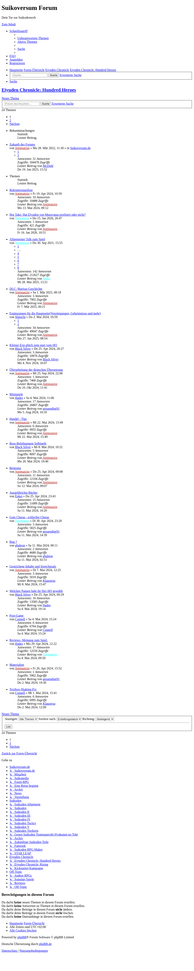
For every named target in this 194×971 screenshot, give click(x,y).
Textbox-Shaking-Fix (23, 689)
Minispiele (16, 394)
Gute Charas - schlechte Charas (29, 517)
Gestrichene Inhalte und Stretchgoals (32, 566)
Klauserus (49, 580)
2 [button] (10, 120)
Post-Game (16, 615)
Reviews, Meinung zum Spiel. (28, 640)
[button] (14, 124)
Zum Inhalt (9, 24)
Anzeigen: (21, 719)
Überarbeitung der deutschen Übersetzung (36, 369)
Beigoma (15, 468)
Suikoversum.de (80, 148)
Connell (20, 619)
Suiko (46, 278)
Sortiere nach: (60, 719)
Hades (19, 398)
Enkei (18, 496)
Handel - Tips (18, 419)
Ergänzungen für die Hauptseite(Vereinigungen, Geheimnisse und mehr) (55, 313)
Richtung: (98, 719)
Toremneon (22, 218)
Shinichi (20, 317)
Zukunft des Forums (22, 144)
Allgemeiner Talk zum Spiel (27, 239)
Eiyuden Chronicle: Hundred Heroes (39, 89)
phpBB (21, 937)
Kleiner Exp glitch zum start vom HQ (33, 345)
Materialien (16, 664)
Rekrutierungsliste (21, 190)
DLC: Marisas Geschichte (25, 288)
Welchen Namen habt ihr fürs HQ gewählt (36, 591)
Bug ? (13, 541)
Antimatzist (22, 148)
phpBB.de (45, 944)
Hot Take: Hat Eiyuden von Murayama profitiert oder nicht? (47, 214)
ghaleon (20, 545)
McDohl (48, 166)
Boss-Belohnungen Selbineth (27, 443)
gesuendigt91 (51, 408)
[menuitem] (33, 38)
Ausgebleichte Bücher (23, 492)
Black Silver (23, 348)
